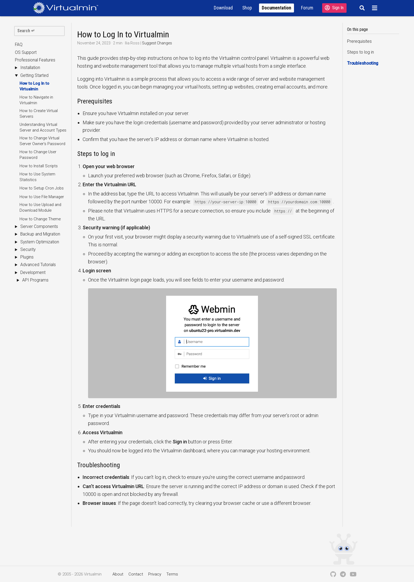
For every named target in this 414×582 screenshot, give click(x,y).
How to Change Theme (40, 219)
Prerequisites (359, 41)
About (117, 574)
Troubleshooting (362, 63)
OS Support (26, 52)
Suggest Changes (157, 43)
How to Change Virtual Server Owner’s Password (42, 141)
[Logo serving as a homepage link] (67, 8)
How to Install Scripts (39, 166)
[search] (39, 31)
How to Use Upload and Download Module (40, 207)
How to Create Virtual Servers (39, 113)
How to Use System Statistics (37, 177)
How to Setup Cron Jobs (42, 188)
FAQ (18, 44)
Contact (135, 574)
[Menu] (375, 8)
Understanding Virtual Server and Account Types (43, 127)
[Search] (361, 8)
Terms (172, 574)
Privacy (154, 574)
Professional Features (35, 60)
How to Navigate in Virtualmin (36, 100)
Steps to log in (360, 52)
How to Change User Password (38, 154)
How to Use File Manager (42, 196)
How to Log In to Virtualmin (34, 86)
